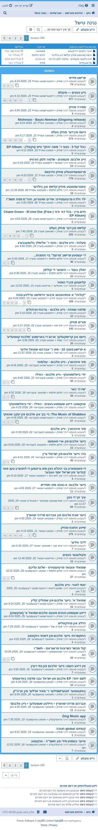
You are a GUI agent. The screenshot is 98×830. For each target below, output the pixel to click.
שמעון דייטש (55, 588)
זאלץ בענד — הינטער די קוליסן (64, 270)
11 (4, 235)
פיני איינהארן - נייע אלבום (68, 429)
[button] (4, 38)
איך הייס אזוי (55, 475)
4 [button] (10, 38)
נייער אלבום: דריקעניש (80, 51)
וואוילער (57, 285)
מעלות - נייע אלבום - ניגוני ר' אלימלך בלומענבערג (52, 243)
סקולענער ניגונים (74, 555)
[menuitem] (84, 6)
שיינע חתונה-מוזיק (73, 527)
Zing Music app (74, 716)
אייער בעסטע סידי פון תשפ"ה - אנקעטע (58, 741)
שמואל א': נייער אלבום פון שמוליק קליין (58, 600)
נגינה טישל (86, 22)
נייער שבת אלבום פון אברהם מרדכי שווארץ (56, 515)
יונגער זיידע (56, 298)
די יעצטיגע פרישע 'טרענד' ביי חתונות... (59, 255)
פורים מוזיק (78, 322)
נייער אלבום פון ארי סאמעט (67, 441)
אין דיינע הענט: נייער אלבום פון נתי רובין (58, 666)
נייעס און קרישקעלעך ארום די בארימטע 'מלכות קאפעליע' (46, 337)
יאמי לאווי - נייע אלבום (70, 585)
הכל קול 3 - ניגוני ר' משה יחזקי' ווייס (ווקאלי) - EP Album (46, 147)
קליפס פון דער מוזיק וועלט (67, 228)
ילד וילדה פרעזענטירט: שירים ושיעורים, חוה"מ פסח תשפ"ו (46, 199)
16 (4, 535)
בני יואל (58, 352)
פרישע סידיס (85, 62)
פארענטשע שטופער (50, 500)
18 (15, 100)
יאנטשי (58, 162)
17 (20, 100)
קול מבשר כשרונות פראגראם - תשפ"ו (60, 648)
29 (20, 179)
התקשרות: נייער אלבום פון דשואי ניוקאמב (57, 636)
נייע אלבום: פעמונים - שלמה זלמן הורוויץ (70, 59)
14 (10, 140)
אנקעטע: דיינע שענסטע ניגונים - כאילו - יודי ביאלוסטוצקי (47, 404)
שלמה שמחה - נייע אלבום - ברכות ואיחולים (56, 309)
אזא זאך (57, 545)
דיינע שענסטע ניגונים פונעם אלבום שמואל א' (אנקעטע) (48, 613)
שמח (59, 340)
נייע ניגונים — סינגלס (72, 92)
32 (4, 179)
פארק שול (56, 626)
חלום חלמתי (38, 55)
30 (15, 179)
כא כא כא (40, 59)
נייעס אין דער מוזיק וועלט (68, 132)
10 (10, 235)
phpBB (59, 820)
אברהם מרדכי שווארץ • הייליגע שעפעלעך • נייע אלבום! (48, 703)
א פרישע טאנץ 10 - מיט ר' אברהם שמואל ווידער (53, 349)
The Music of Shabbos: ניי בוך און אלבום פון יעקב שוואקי (44, 414)
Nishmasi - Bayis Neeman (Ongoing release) (52, 119)
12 (20, 140)
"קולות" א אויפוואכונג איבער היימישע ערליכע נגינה (51, 295)
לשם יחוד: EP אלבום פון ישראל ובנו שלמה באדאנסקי (49, 678)
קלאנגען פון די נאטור (71, 282)
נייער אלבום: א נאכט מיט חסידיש (63, 485)
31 (10, 179)
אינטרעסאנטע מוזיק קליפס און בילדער (71, 55)
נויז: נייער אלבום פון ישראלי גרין (64, 454)
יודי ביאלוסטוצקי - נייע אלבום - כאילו (60, 374)
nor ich (58, 325)
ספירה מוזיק (77, 107)
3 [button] (15, 38)
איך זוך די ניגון (76, 497)
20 (4, 100)
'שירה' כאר (78, 389)
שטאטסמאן (55, 651)
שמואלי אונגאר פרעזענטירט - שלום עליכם (57, 567)
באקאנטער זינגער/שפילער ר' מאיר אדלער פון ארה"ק (49, 691)
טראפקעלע (55, 719)
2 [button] (21, 38)
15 (4, 140)
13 (15, 140)
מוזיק (42, 62)
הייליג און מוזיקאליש (72, 623)
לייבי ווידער (78, 542)
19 (10, 100)
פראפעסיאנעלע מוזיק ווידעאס (65, 172)
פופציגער (40, 51)
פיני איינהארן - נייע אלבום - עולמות (62, 362)
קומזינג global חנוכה (71, 728)
